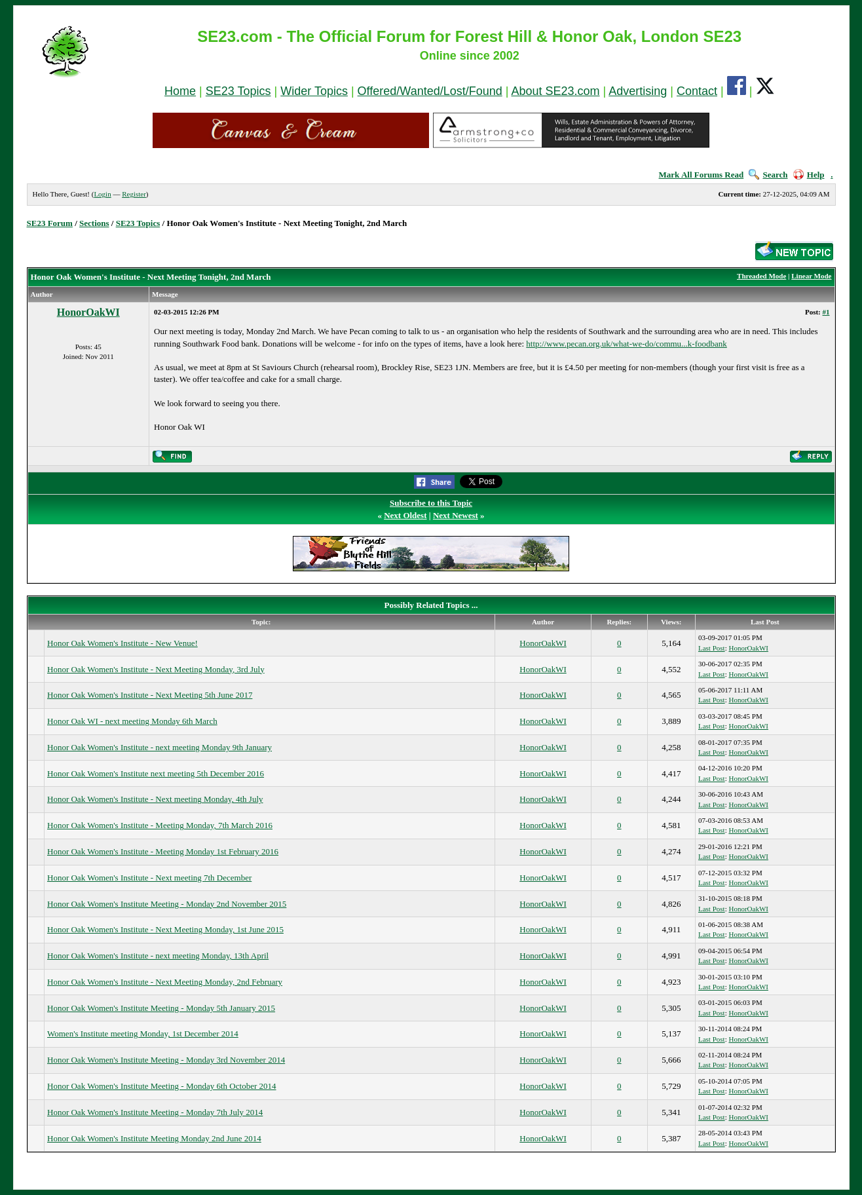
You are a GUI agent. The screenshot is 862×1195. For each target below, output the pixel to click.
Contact (697, 91)
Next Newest (455, 515)
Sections (94, 223)
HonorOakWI (88, 312)
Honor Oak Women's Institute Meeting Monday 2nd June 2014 (154, 1138)
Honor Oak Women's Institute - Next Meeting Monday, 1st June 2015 (165, 929)
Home (180, 91)
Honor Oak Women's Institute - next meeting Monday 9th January (159, 747)
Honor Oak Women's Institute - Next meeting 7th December (149, 877)
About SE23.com (555, 91)
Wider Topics (314, 91)
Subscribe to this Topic (431, 503)
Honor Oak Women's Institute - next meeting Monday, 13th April (158, 955)
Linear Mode (811, 276)
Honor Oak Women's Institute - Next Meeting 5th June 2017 (149, 695)
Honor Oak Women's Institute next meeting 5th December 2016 (155, 773)
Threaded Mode (761, 276)
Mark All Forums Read (701, 175)
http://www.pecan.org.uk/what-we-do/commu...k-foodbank (626, 344)
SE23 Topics (238, 91)
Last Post (711, 648)
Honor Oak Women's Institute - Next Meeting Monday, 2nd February (164, 982)
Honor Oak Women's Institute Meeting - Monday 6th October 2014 (161, 1086)
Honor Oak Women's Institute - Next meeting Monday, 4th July (155, 799)
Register (134, 194)
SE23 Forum (50, 223)
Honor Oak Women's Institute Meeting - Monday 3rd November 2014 (166, 1060)
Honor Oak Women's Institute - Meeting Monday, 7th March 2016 (159, 825)
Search (768, 175)
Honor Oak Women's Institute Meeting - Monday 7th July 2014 (155, 1112)
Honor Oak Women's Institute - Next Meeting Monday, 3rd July (156, 669)
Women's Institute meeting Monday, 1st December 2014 (142, 1033)
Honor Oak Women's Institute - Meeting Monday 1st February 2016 (162, 851)
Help (809, 175)
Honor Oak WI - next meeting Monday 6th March (132, 721)
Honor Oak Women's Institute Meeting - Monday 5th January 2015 (161, 1008)
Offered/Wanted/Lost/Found (430, 91)
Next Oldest (405, 515)
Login (102, 194)
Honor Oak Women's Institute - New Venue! (122, 643)
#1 (826, 312)
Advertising (638, 91)
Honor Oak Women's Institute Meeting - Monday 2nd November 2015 (166, 904)
